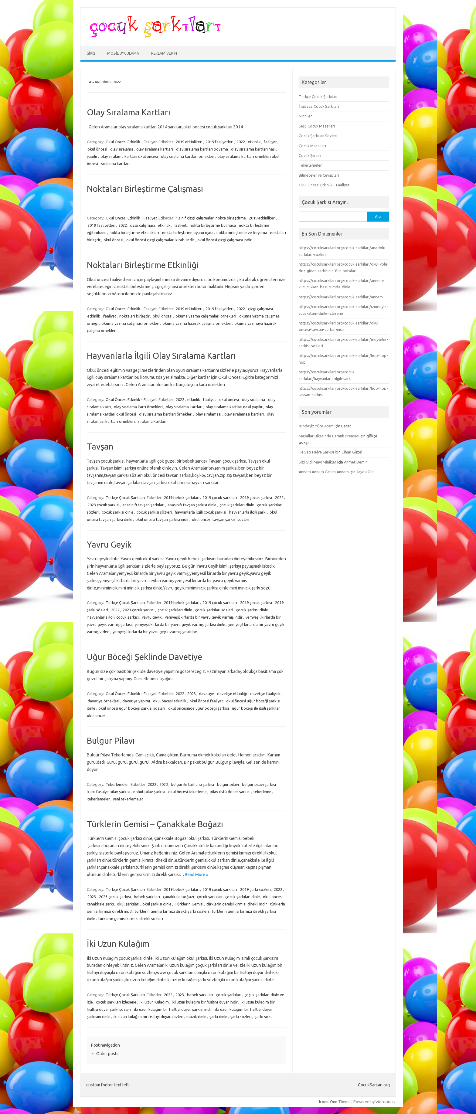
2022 (240, 142)
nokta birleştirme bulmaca (213, 225)
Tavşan (100, 446)
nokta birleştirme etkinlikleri (134, 232)
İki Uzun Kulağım (118, 943)
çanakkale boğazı (178, 897)
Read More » (196, 874)
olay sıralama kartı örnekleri (138, 407)
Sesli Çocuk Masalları (317, 126)
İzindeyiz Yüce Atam (316, 426)
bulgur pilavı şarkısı (259, 784)
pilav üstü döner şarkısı (230, 792)
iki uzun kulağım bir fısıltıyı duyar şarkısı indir (173, 1009)
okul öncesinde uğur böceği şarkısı (198, 708)
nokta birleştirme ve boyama (241, 232)
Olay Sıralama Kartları (128, 112)
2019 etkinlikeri (189, 142)
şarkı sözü (264, 1016)
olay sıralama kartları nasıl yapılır (234, 407)
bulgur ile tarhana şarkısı (192, 784)
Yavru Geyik (109, 544)
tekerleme (262, 792)
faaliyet (270, 142)
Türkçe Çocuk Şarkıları (125, 497)
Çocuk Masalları (312, 146)
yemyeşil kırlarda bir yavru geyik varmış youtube (155, 632)
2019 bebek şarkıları (181, 497)
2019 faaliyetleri (219, 142)
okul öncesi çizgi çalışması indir (224, 240)
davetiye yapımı (136, 701)
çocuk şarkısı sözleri (154, 512)
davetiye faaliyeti (265, 693)
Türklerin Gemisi (189, 904)
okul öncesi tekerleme (187, 792)
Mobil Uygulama (123, 53)
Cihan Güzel (352, 452)
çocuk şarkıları (209, 897)
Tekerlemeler (117, 784)
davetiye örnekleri (103, 701)
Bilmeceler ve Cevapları (319, 175)
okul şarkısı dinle (157, 904)
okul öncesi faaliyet (206, 701)
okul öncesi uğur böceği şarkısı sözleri (131, 708)
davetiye (206, 693)
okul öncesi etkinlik (169, 701)
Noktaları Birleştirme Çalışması (145, 188)
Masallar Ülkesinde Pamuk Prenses (329, 436)
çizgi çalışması (142, 225)
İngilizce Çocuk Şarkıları (319, 106)
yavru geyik (152, 617)
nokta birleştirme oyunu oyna (187, 232)
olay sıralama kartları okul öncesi (129, 156)
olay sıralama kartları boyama (202, 149)
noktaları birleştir (134, 316)
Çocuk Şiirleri (310, 155)
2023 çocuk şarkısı (103, 505)
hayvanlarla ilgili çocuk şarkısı (200, 512)
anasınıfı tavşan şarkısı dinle (192, 505)
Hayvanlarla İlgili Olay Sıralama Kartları (161, 355)
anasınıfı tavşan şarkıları (143, 505)
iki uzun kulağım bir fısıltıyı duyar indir (205, 1002)
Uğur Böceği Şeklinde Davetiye (144, 656)
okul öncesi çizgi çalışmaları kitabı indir (160, 240)
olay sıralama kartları (154, 149)
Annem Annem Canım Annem (324, 472)
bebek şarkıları (147, 897)
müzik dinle (196, 1016)
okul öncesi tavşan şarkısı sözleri (220, 519)
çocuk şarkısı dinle (118, 512)
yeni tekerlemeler (128, 799)
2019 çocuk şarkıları (219, 497)
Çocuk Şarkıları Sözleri (318, 136)
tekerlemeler (98, 799)
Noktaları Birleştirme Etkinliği (143, 265)
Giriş (91, 53)
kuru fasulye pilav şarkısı (108, 792)
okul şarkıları (128, 904)
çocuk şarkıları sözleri (214, 610)
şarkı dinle (218, 1016)
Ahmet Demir (355, 462)
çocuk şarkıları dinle (236, 505)
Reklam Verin (164, 53)
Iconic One (328, 1101)
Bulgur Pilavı (111, 740)
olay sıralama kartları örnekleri (187, 156)
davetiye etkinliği (232, 693)
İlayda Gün (365, 472)
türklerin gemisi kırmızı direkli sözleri (130, 918)
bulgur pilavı (228, 784)
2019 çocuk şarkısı (256, 497)
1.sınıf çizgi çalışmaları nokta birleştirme (211, 218)
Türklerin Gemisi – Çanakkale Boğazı (155, 824)
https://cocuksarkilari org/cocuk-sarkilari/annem (341, 297)
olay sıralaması (208, 414)
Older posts (105, 1053)
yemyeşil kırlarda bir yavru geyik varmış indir (204, 617)
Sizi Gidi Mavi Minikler (317, 462)
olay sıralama (121, 149)
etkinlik (254, 142)
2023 (191, 693)
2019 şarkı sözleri (255, 889)
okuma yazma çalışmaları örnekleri (205, 316)
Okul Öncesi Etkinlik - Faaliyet (131, 142)
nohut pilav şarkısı (149, 792)
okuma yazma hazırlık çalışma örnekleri (196, 323)
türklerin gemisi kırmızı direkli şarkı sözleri (172, 911)
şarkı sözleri (241, 1016)
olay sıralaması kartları (244, 414)
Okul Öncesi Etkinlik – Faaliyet (324, 185)
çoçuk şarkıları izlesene (116, 1002)
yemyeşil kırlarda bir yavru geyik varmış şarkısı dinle (180, 624)
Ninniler (305, 116)
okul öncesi (97, 149)
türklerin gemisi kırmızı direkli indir (236, 904)
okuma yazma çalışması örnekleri (130, 323)
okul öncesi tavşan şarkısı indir (162, 519)
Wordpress (385, 1101)
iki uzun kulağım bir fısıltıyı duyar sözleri (148, 1016)
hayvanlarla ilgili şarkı (248, 512)
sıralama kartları (115, 163)
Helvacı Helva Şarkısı (316, 452)
